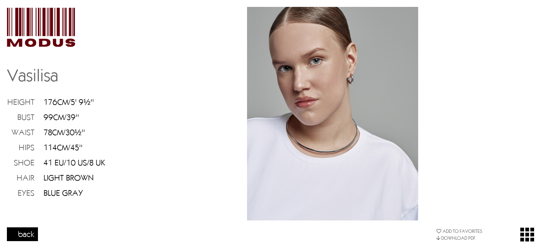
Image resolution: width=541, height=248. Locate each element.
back (26, 233)
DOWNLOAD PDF (455, 238)
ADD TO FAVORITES (459, 231)
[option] (332, 113)
